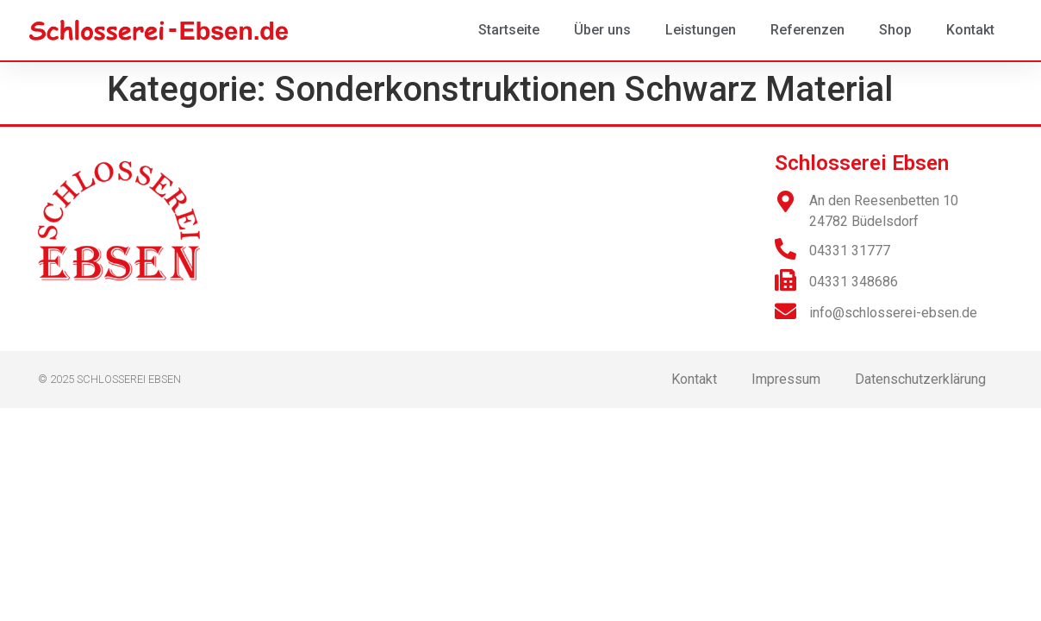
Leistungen (700, 30)
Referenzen (807, 30)
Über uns (602, 30)
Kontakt (970, 30)
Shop (895, 30)
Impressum (785, 379)
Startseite (508, 30)
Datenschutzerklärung (920, 379)
